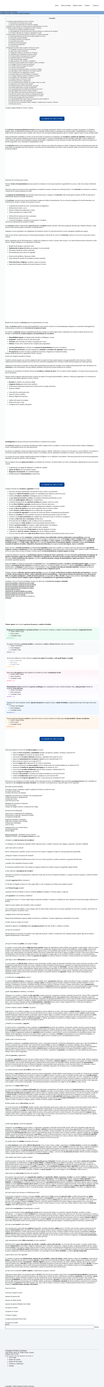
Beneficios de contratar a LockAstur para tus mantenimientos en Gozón (26, 26)
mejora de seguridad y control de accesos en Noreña (20, 584)
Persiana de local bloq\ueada (17, 42)
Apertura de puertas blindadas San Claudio (17, 1304)
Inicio (57, 5)
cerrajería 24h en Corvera (12, 589)
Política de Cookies (14, 1359)
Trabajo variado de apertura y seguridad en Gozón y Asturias (23, 28)
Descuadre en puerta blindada (17, 38)
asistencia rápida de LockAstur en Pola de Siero (19, 593)
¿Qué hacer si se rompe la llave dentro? (20, 84)
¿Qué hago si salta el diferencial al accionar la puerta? (24, 71)
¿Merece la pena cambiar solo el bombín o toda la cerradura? (26, 62)
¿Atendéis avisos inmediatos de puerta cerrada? (22, 54)
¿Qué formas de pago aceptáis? (18, 59)
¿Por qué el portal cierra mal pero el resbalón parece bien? (26, 94)
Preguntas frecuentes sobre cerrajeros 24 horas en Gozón (22, 47)
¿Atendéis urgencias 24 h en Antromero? (20, 57)
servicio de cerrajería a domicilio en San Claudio (19, 586)
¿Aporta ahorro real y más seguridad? (20, 100)
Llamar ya (96, 5)
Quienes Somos (77, 5)
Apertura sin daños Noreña (13, 1300)
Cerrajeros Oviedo (5, 13)
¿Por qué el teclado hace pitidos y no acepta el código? (25, 69)
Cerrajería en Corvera (11, 1311)
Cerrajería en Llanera (11, 1307)
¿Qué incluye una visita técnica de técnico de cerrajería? (25, 92)
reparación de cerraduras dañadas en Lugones (18, 591)
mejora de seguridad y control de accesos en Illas (19, 583)
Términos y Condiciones (16, 1363)
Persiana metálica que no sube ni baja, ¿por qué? (23, 85)
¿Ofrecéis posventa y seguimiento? (19, 80)
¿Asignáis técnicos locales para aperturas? (21, 64)
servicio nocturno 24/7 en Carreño (15, 594)
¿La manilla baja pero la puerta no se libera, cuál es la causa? (26, 82)
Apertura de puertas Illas (12, 1296)
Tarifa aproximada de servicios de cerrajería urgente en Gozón (26, 36)
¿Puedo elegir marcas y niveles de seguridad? (22, 87)
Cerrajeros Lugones (11, 1315)
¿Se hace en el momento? (16, 67)
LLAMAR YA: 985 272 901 (52, 119)
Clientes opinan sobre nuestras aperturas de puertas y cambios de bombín (27, 34)
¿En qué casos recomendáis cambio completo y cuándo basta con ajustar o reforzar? (33, 102)
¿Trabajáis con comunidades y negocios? (21, 77)
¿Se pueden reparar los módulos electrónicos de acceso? (25, 89)
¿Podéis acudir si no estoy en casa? (19, 79)
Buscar (7, 1324)
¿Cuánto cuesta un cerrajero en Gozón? (20, 66)
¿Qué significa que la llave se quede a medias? (22, 90)
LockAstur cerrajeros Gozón (13, 1292)
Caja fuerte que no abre (15, 41)
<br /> (52, 424)
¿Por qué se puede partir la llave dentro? (21, 97)
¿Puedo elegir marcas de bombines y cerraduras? (23, 74)
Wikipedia (8, 598)
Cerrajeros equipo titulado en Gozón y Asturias (20, 21)
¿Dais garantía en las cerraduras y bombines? (22, 61)
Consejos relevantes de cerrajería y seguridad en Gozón (25, 33)
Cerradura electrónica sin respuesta (19, 39)
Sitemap (11, 1366)
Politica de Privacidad (15, 1361)
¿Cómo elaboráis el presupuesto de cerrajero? (22, 56)
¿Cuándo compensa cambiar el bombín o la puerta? (24, 75)
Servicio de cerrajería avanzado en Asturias (21, 29)
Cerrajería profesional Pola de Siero (15, 1319)
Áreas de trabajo (66, 5)
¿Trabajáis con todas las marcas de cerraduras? (22, 49)
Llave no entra (13, 46)
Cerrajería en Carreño (11, 1322)
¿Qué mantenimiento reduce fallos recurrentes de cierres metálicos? (28, 99)
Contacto (87, 5)
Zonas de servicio (14, 104)
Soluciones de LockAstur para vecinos (20, 23)
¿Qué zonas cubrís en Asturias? (18, 51)
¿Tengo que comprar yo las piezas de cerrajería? (22, 52)
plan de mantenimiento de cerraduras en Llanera (19, 588)
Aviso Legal (12, 1357)
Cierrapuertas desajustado (16, 44)
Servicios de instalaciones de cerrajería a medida (23, 24)
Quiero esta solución (11, 834)
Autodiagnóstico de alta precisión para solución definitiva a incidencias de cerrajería (33, 31)
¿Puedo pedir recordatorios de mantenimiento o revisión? (25, 95)
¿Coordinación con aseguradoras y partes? (21, 72)
